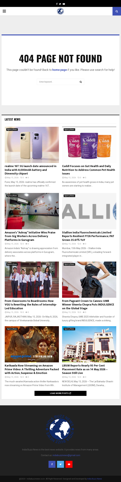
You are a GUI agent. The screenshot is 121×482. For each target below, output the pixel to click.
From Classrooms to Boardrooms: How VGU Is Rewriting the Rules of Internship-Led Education (31, 305)
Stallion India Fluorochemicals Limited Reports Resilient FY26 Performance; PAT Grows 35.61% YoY (88, 236)
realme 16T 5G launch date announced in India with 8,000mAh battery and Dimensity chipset (30, 170)
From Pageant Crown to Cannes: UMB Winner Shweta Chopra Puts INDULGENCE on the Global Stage (88, 305)
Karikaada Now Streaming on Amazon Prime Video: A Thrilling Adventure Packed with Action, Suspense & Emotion (32, 369)
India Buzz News (94, 479)
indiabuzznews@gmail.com (66, 455)
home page (59, 69)
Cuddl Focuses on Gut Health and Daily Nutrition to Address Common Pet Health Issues (88, 170)
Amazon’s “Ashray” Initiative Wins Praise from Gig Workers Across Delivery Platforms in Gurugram (30, 236)
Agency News (12, 129)
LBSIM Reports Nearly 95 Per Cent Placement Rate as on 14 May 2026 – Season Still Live (85, 369)
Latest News (12, 119)
